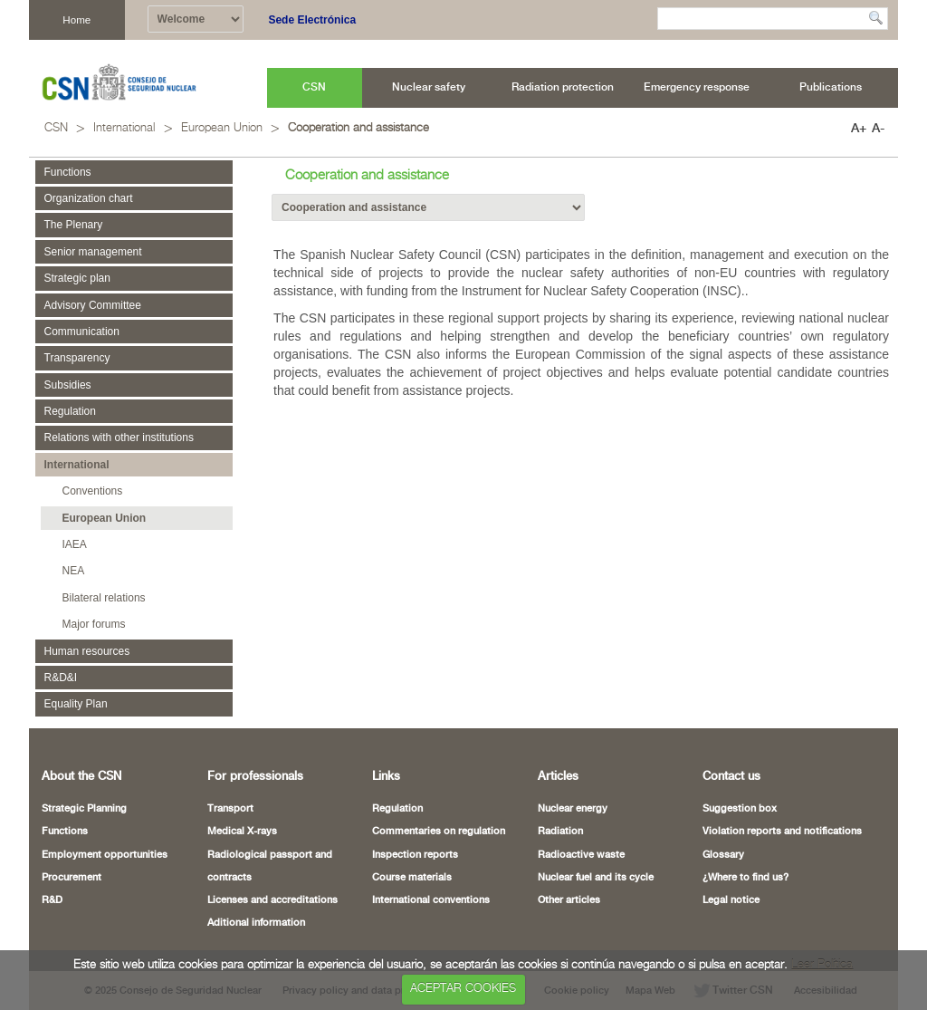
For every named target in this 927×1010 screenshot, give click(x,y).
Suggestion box (739, 808)
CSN (56, 128)
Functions (67, 172)
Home (76, 19)
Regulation (70, 411)
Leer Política (822, 965)
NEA (73, 570)
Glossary (723, 855)
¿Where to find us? (745, 877)
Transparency (77, 357)
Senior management (93, 251)
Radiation (560, 831)
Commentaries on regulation (438, 831)
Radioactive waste (581, 855)
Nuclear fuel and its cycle (596, 877)
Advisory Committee (92, 305)
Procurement (71, 877)
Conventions (92, 491)
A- (878, 128)
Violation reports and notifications (782, 831)
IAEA (74, 544)
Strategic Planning (84, 808)
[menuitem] (314, 88)
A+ (858, 128)
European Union (222, 128)
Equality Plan (76, 703)
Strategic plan (77, 278)
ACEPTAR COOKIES (463, 989)
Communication (81, 331)
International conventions (431, 900)
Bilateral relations (104, 598)
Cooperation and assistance (358, 128)
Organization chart (88, 198)
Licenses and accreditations (272, 900)
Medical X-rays (242, 831)
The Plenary (73, 224)
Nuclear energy (572, 808)
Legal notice (731, 900)
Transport (230, 808)
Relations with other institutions (119, 437)
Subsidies (67, 385)
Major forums (94, 624)
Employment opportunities (104, 855)
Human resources (87, 651)
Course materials (412, 877)
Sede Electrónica (312, 20)
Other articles (569, 900)
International (124, 128)
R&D (52, 900)
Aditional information (256, 923)
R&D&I (61, 677)
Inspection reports (415, 855)
